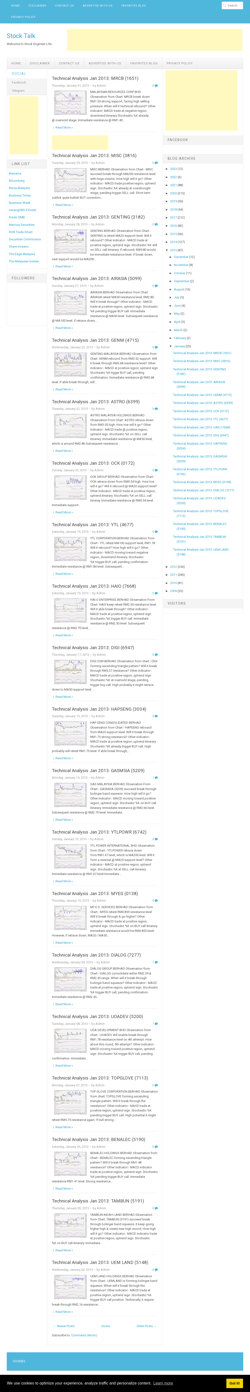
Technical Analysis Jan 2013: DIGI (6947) (93, 647)
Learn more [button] (163, 1383)
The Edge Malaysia (22, 254)
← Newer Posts (64, 1326)
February (180, 338)
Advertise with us (98, 5)
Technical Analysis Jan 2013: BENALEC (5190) (98, 1139)
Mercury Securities (22, 225)
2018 (174, 209)
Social (19, 74)
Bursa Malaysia (19, 188)
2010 (174, 583)
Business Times (20, 195)
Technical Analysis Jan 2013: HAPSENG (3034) (99, 709)
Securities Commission (25, 239)
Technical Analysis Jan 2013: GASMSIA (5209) (98, 770)
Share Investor (19, 246)
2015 (174, 234)
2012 (174, 567)
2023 (174, 169)
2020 (174, 193)
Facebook (19, 82)
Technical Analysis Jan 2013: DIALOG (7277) (96, 955)
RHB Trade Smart (21, 232)
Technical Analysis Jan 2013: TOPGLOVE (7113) (100, 1078)
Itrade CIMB (17, 217)
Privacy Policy (23, 17)
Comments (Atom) (84, 1335)
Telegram (18, 90)
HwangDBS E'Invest (22, 210)
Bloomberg (17, 181)
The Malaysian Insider (24, 261)
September (182, 281)
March (178, 330)
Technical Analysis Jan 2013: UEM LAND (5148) (100, 1262)
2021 (174, 185)
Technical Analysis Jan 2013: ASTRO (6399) (96, 401)
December (181, 257)
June (177, 305)
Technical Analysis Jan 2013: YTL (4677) (92, 524)
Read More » (64, 127)
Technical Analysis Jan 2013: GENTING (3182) (98, 217)
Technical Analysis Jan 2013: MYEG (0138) (95, 893)
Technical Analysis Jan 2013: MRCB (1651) (95, 78)
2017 (174, 217)
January (180, 346)
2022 (174, 177)
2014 (174, 242)
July (177, 297)
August (179, 289)
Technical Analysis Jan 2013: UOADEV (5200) (97, 1016)
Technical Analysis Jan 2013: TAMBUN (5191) (98, 1201)
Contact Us (64, 5)
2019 (174, 201)
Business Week (19, 203)
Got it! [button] (234, 1383)
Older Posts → (147, 1326)
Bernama (15, 173)
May (177, 313)
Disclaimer (37, 5)
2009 (174, 591)
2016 (174, 226)
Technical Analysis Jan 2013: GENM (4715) (95, 340)
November (181, 265)
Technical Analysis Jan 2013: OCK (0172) (93, 463)
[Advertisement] (155, 40)
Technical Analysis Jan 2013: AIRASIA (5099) (97, 278)
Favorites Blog (133, 5)
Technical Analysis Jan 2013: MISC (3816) (94, 155)
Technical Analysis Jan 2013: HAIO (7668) (94, 586)
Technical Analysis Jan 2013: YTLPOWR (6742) (99, 832)
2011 (174, 575)
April (177, 322)
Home (15, 5)
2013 (174, 250)
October (180, 273)
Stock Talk (21, 35)
